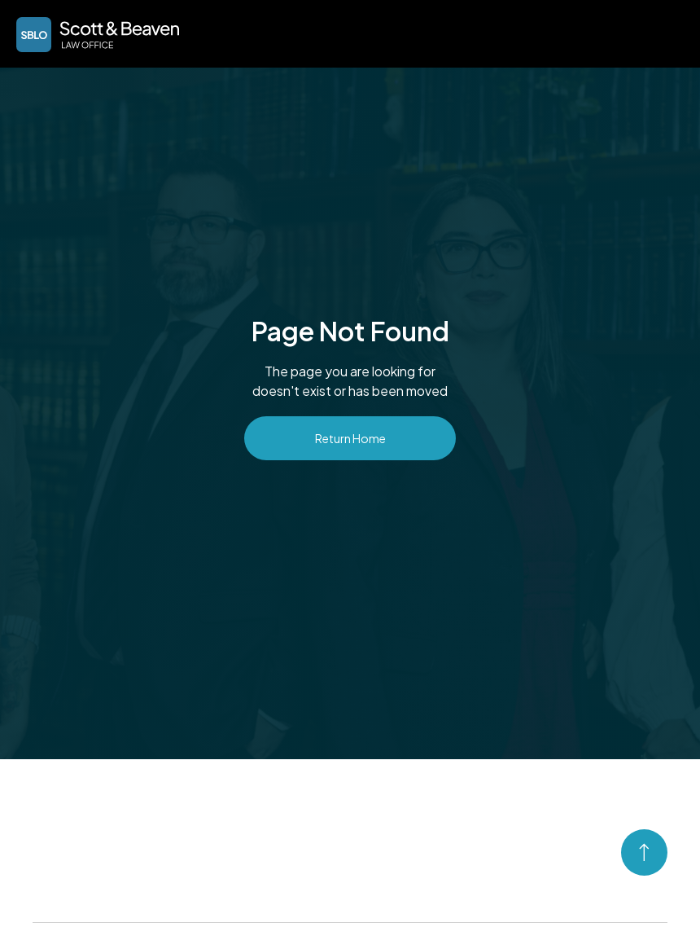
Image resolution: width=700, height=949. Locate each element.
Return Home (350, 438)
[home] (97, 34)
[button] (664, 32)
